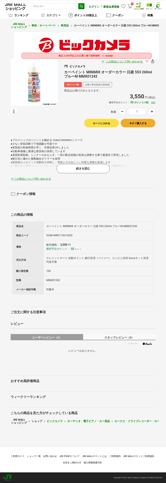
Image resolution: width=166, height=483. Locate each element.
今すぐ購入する (138, 123)
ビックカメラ (55, 421)
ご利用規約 (115, 456)
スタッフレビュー (119, 337)
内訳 (153, 102)
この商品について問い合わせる (124, 61)
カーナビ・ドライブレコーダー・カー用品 (139, 421)
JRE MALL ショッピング (19, 25)
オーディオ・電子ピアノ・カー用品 (88, 421)
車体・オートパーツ (44, 25)
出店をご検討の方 (72, 462)
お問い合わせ (50, 456)
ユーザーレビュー (47, 337)
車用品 (65, 25)
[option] (34, 82)
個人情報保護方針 (93, 462)
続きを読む (83, 168)
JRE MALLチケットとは (94, 456)
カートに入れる (101, 123)
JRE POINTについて (69, 456)
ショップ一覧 (34, 456)
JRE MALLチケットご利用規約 (138, 456)
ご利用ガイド (17, 456)
